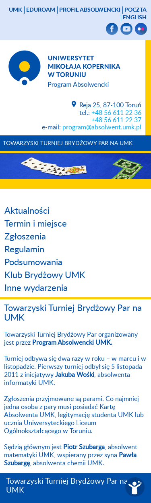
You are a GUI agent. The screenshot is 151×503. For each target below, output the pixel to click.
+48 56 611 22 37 (116, 120)
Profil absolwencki (89, 10)
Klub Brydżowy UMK (44, 275)
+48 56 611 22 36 (116, 113)
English (135, 17)
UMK (15, 10)
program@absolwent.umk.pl (101, 127)
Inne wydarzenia (36, 288)
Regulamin (24, 249)
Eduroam (40, 10)
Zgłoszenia (25, 236)
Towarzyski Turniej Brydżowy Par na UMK (67, 143)
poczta (135, 10)
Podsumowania (33, 262)
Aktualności (27, 211)
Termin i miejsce (35, 223)
